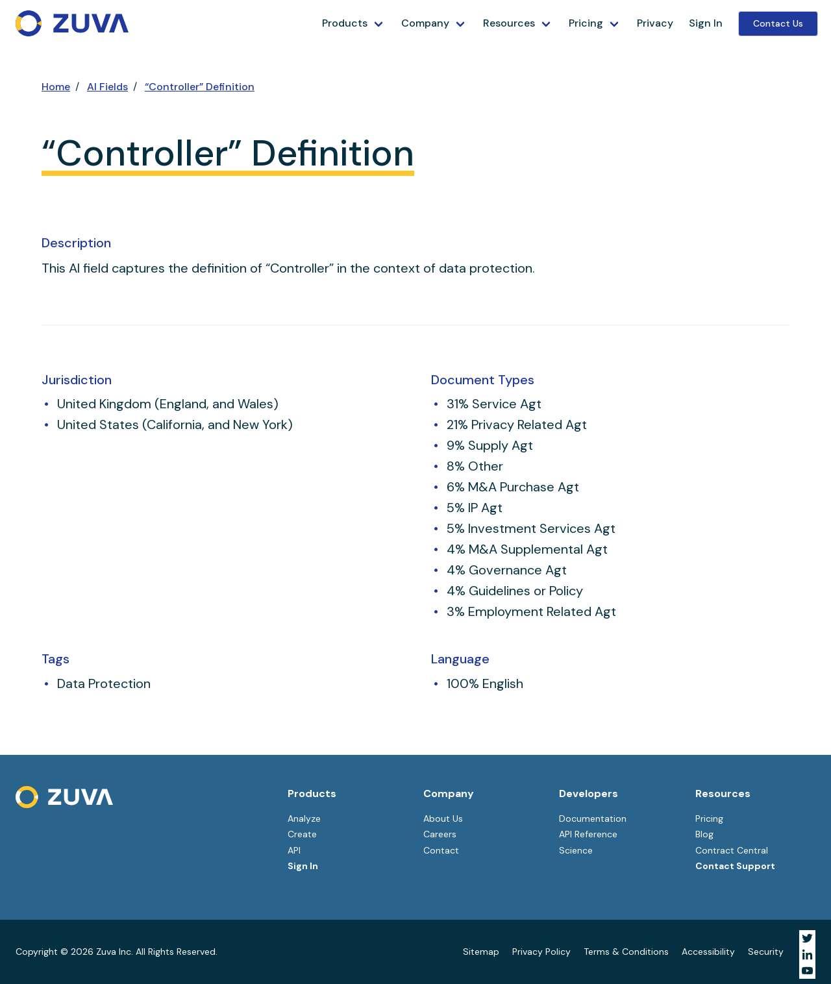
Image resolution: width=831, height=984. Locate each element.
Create (302, 834)
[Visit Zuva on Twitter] (807, 938)
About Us (443, 818)
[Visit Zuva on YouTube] (807, 971)
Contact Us (778, 23)
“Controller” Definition (199, 86)
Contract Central (731, 850)
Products (344, 23)
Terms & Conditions (626, 951)
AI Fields (107, 86)
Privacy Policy (541, 951)
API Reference (588, 834)
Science (576, 850)
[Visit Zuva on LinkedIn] (807, 954)
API (294, 850)
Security (766, 951)
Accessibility (708, 951)
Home (56, 86)
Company (425, 23)
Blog (704, 834)
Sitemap (481, 951)
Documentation (592, 818)
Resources (509, 23)
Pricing (586, 23)
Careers (439, 834)
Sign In (706, 23)
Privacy (655, 23)
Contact (441, 850)
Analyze (304, 818)
